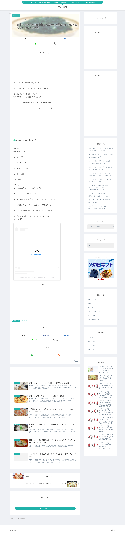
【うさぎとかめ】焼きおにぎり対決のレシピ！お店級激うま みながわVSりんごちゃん (100, 195)
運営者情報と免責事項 (94, 319)
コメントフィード (93, 345)
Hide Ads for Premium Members (96, 299)
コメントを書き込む (45, 508)
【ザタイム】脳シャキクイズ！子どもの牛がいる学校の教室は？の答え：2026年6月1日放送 (100, 174)
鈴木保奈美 (24, 316)
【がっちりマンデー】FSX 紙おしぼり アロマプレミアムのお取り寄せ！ (100, 201)
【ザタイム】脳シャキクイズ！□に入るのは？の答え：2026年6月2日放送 (100, 168)
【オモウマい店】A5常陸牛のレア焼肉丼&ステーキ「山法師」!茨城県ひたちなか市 (100, 162)
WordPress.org (92, 349)
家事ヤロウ (15, 316)
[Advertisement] (45, 61)
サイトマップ (91, 307)
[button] (67, 39)
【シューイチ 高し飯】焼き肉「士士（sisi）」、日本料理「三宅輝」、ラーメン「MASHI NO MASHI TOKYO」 (99, 188)
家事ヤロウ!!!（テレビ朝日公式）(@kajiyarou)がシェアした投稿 (37, 272)
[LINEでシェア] (56, 39)
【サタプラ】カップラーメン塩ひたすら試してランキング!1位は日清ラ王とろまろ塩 (100, 207)
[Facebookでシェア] (34, 39)
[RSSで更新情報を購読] (47, 350)
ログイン (90, 337)
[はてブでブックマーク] (45, 39)
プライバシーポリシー (94, 311)
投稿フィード (91, 341)
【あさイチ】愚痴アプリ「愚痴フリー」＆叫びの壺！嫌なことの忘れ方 (100, 156)
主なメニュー (91, 315)
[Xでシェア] (23, 39)
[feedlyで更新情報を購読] (43, 350)
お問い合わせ (91, 303)
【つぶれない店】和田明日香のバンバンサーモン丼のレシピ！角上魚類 (100, 180)
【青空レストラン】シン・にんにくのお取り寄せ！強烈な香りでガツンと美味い (100, 150)
